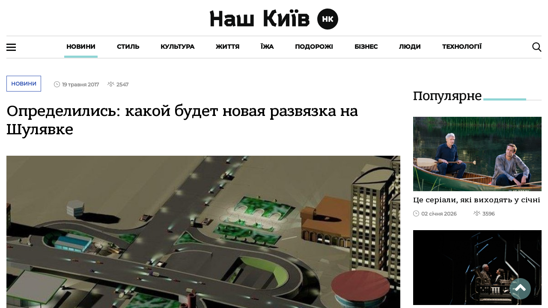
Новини (80, 46)
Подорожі (314, 46)
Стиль (128, 46)
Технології (462, 46)
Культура (177, 46)
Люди (410, 46)
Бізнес (366, 46)
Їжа (267, 46)
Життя (227, 46)
